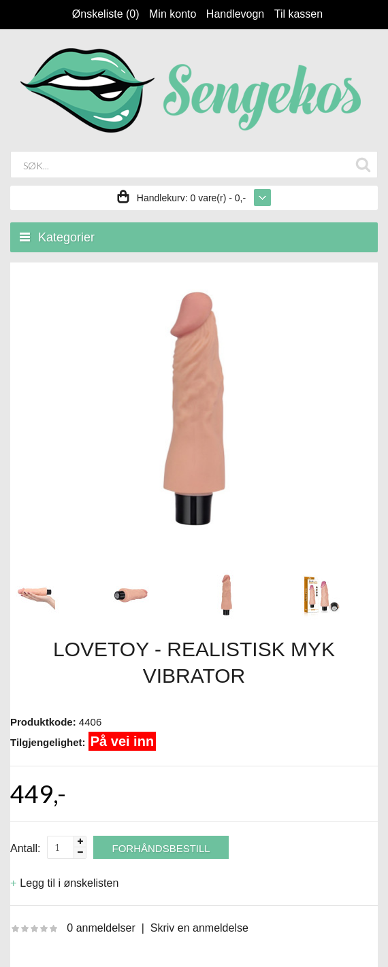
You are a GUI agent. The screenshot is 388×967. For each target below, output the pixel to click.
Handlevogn (235, 14)
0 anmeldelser (101, 928)
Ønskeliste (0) (106, 14)
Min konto (172, 14)
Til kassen (298, 14)
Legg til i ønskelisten (69, 883)
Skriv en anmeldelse (199, 928)
